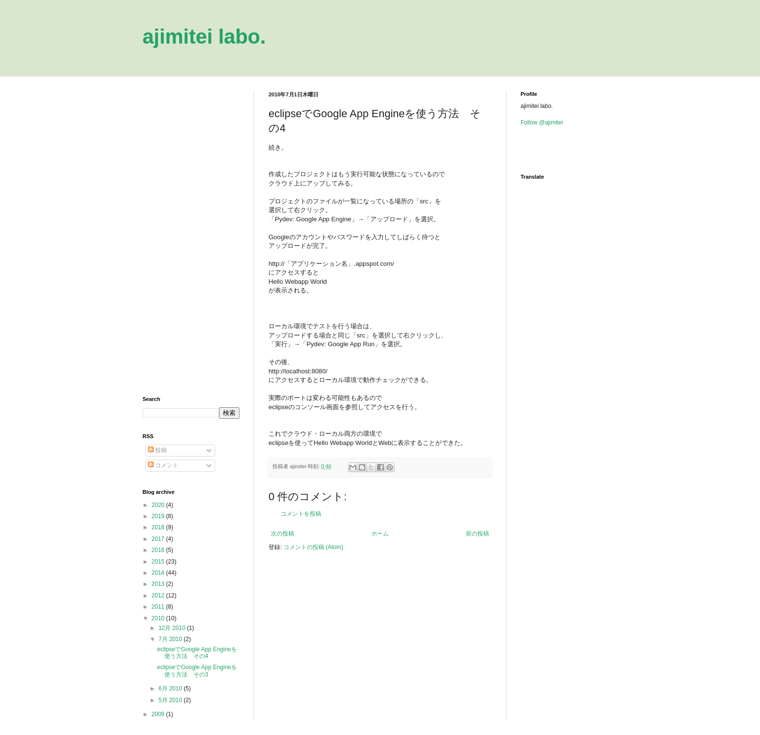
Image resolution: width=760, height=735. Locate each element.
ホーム (380, 533)
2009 (159, 714)
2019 (159, 516)
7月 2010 (171, 639)
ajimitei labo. (204, 36)
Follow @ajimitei (542, 122)
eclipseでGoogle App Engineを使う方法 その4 (197, 652)
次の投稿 (282, 533)
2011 (159, 606)
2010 (159, 618)
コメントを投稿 (301, 513)
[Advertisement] (190, 236)
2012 (159, 595)
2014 (159, 572)
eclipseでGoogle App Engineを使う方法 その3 (197, 670)
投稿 (157, 450)
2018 (159, 527)
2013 (159, 584)
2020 (159, 505)
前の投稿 (477, 533)
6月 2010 (171, 688)
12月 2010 (172, 628)
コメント (163, 465)
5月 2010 (171, 700)
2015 (159, 561)
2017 (159, 539)
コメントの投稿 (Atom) (313, 547)
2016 (159, 550)
